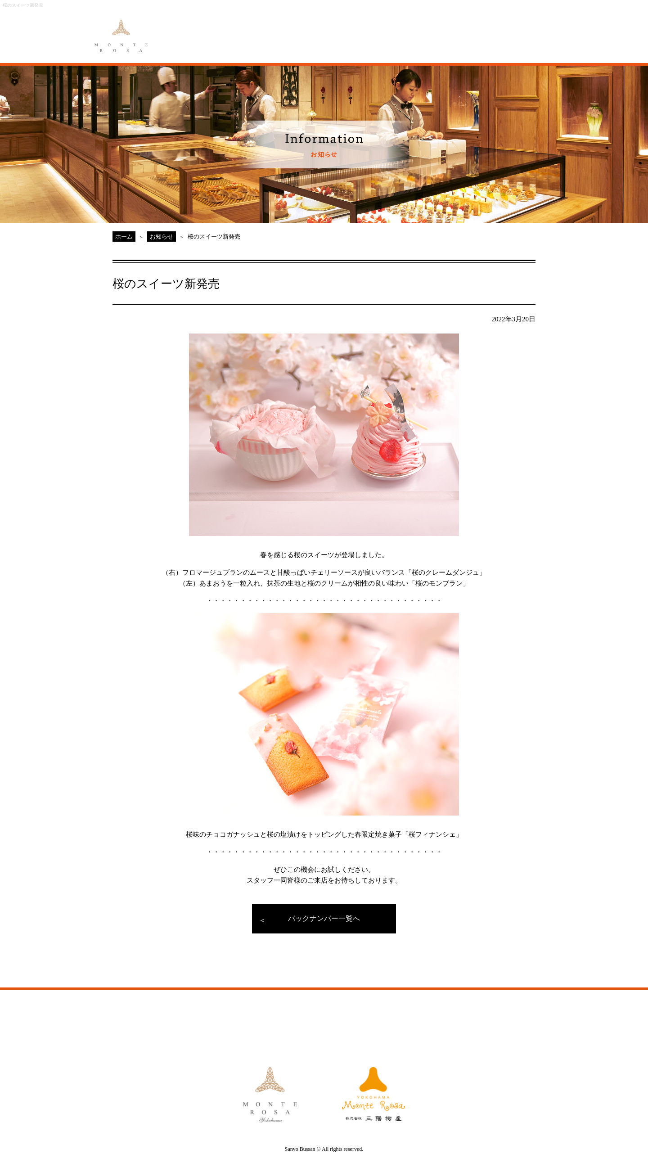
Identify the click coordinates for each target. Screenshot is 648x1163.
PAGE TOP (563, 974)
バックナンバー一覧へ (324, 918)
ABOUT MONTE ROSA (221, 30)
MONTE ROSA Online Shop (472, 30)
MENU (272, 30)
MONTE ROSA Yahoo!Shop (425, 1020)
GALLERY (369, 30)
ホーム (124, 236)
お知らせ (161, 236)
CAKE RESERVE (529, 30)
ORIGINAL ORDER (318, 30)
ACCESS (417, 30)
